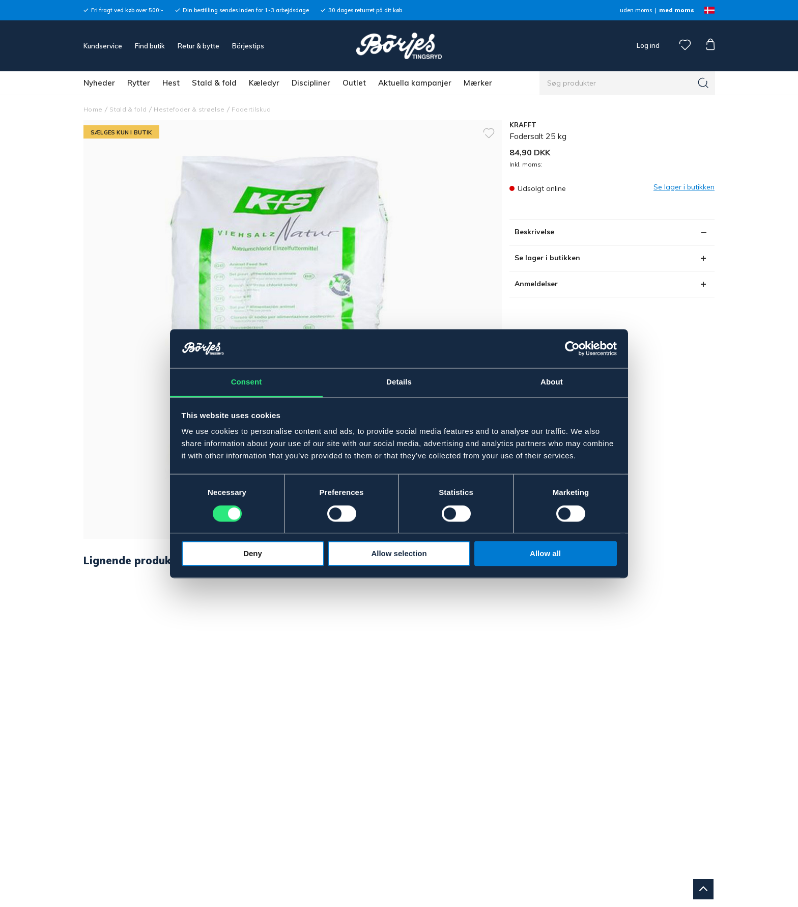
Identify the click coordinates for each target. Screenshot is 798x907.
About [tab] (551, 382)
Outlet (354, 83)
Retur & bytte (198, 46)
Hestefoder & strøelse (189, 109)
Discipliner (311, 83)
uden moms (636, 10)
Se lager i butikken (547, 257)
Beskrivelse (534, 231)
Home (92, 109)
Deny (252, 553)
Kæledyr (264, 83)
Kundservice (102, 46)
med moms (676, 10)
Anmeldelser (536, 283)
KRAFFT (523, 125)
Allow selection (398, 553)
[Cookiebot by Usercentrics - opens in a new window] (572, 348)
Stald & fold (214, 83)
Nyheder (99, 83)
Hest (171, 83)
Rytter (138, 83)
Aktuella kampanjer (414, 83)
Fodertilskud (251, 109)
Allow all (545, 553)
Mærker (478, 83)
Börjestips (248, 46)
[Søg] (703, 83)
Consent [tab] (246, 382)
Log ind (648, 45)
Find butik (150, 46)
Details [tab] (399, 382)
